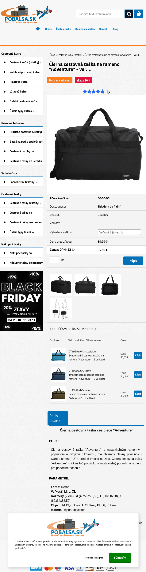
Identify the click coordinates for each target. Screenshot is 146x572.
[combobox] (119, 232)
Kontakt (103, 29)
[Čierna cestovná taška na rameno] (96, 96)
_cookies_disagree (93, 557)
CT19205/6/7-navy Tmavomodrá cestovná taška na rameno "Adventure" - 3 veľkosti (87, 375)
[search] (129, 14)
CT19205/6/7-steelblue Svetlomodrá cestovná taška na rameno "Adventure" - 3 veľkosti (87, 355)
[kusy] (54, 259)
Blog (115, 29)
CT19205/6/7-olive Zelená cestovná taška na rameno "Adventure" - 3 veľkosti (87, 394)
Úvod (52, 55)
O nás (48, 29)
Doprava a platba (85, 29)
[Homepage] (38, 28)
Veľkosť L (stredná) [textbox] (111, 232)
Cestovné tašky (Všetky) (69, 55)
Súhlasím (120, 557)
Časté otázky (63, 29)
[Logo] (26, 14)
